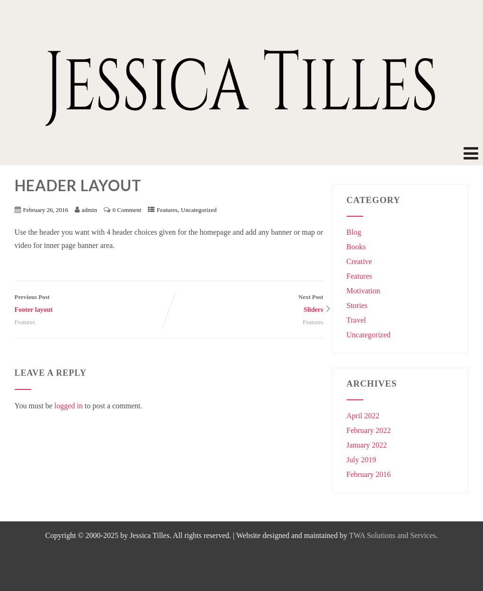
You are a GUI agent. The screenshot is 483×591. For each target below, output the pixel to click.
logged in (68, 406)
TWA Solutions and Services (392, 535)
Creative (359, 261)
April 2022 (363, 416)
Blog (354, 232)
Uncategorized (199, 209)
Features (167, 209)
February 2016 (369, 474)
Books (356, 247)
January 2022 (367, 445)
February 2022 (369, 430)
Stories (357, 305)
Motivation (363, 291)
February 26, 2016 (45, 209)
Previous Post (92, 305)
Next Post (246, 305)
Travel (356, 320)
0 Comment (127, 209)
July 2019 (361, 460)
